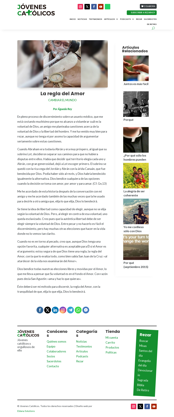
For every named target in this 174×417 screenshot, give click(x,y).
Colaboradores (56, 351)
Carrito (110, 342)
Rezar (139, 19)
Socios (51, 356)
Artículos (109, 19)
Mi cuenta (112, 337)
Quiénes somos (56, 341)
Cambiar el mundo (62, 100)
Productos (112, 347)
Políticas (111, 352)
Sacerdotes (150, 19)
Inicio (73, 19)
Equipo (51, 346)
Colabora (149, 6)
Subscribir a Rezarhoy (143, 12)
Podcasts (125, 19)
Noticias (82, 19)
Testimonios (95, 19)
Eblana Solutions (26, 411)
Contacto (53, 366)
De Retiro (152, 24)
